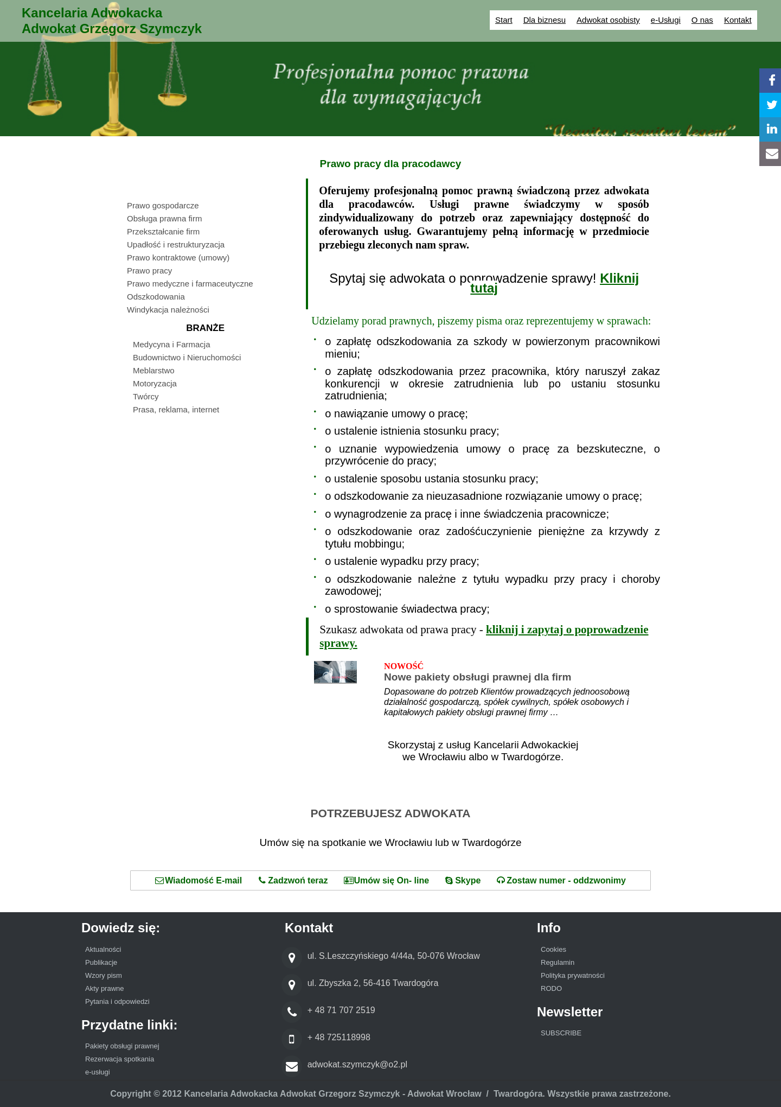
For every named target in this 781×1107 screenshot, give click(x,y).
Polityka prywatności (573, 975)
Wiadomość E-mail (198, 880)
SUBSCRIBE (561, 1033)
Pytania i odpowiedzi (117, 1001)
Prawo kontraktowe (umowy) (178, 257)
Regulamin (557, 962)
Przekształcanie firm (163, 231)
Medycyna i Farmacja (171, 344)
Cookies (553, 949)
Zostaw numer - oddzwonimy (561, 880)
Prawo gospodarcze (163, 205)
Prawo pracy (149, 270)
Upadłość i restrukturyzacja (176, 244)
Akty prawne (104, 988)
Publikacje (101, 962)
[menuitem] (211, 206)
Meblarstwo (154, 370)
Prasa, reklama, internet (176, 409)
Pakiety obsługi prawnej (122, 1046)
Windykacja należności (168, 309)
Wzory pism (103, 975)
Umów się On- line (386, 880)
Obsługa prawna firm (164, 218)
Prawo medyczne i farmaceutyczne (190, 283)
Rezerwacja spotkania (119, 1059)
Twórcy (146, 396)
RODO (551, 988)
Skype (463, 880)
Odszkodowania (156, 296)
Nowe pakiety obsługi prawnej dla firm (477, 677)
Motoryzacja (155, 383)
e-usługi (97, 1072)
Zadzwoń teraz (293, 880)
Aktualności (104, 949)
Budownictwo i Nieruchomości (187, 357)
